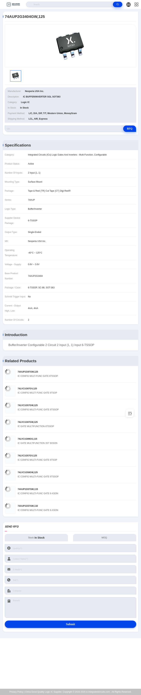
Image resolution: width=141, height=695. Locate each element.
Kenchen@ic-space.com (73, 665)
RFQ (129, 128)
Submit (70, 624)
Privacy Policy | (17, 692)
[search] (117, 4)
